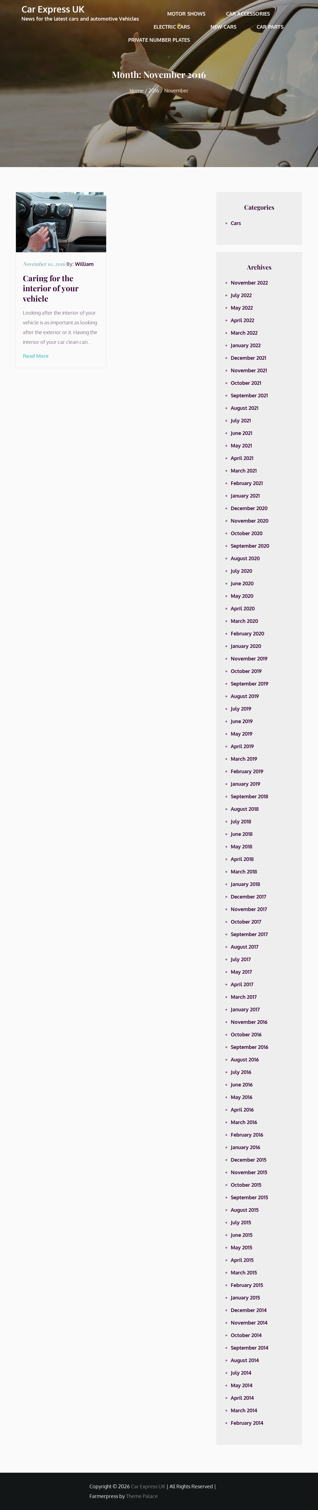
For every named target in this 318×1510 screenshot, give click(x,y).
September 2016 (249, 1047)
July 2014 (241, 1373)
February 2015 (247, 1285)
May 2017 (241, 972)
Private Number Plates (159, 40)
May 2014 (242, 1385)
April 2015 (242, 1260)
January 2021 (245, 496)
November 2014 (249, 1323)
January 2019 (245, 784)
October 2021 (246, 383)
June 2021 (241, 433)
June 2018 (242, 834)
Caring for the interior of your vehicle (50, 288)
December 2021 (248, 358)
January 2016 (245, 1147)
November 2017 (249, 909)
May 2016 (242, 1097)
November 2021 (249, 370)
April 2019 (242, 746)
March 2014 (244, 1410)
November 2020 (249, 521)
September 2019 (249, 684)
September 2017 (249, 934)
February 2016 (247, 1135)
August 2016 (245, 1059)
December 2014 (249, 1310)
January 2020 (246, 646)
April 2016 (242, 1110)
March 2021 (244, 471)
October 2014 (246, 1335)
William (84, 264)
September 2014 (249, 1348)
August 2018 (245, 809)
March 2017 (244, 997)
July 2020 (241, 571)
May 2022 (242, 308)
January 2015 (245, 1297)
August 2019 (245, 696)
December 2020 (249, 508)
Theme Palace (142, 1496)
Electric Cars (172, 27)
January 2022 (246, 345)
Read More (35, 356)
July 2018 (241, 821)
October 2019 (246, 671)
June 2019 (242, 721)
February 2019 (247, 771)
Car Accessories (248, 14)
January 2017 (245, 1009)
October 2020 (247, 533)
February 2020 (247, 633)
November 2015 (249, 1172)
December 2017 (248, 897)
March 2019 (244, 759)
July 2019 (241, 709)
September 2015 (249, 1197)
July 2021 (241, 420)
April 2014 (242, 1398)
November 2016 (249, 1022)
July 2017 (241, 959)
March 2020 (244, 621)
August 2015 (245, 1210)
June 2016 (242, 1084)
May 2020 (242, 596)
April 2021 (242, 458)
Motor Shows (186, 14)
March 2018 (244, 871)
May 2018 (241, 846)
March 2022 (244, 333)
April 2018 (242, 859)
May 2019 (242, 734)
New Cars (223, 27)
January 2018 (245, 884)
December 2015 (248, 1160)
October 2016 (246, 1034)
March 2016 (244, 1122)
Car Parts (270, 27)
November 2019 (249, 658)
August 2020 (245, 558)
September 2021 (249, 395)
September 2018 (249, 796)
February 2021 (247, 483)
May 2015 (241, 1247)
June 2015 (242, 1235)
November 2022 (249, 283)
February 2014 (247, 1423)
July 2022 (241, 295)
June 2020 (242, 583)
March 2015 (244, 1272)
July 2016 (241, 1072)
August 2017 (244, 947)
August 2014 (245, 1360)
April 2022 (242, 320)
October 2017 (246, 922)
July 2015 (241, 1222)
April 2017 (242, 984)
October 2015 (246, 1185)
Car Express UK (52, 9)
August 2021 (244, 408)
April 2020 (243, 608)
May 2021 (241, 445)
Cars (236, 223)
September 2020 (250, 546)
